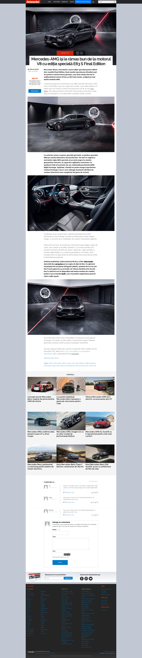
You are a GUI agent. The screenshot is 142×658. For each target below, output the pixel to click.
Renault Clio (65, 599)
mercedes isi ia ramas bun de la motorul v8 (72, 366)
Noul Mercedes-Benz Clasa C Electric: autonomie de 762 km (70, 465)
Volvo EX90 (65, 631)
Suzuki (42, 624)
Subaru (43, 622)
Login (93, 2)
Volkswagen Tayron (67, 623)
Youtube (90, 578)
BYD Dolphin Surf (67, 634)
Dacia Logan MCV (86, 647)
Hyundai (29, 620)
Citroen (29, 603)
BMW (28, 601)
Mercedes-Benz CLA (67, 593)
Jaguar (29, 624)
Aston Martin (30, 595)
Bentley (29, 599)
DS (28, 608)
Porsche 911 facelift (67, 633)
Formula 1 (104, 610)
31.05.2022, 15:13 (53, 487)
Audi (28, 597)
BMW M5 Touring (67, 608)
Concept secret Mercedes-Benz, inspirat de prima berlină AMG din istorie (41, 399)
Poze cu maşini (105, 594)
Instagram (86, 578)
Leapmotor (30, 633)
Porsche (43, 606)
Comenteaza (93, 481)
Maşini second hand (106, 589)
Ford (28, 614)
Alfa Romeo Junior (67, 644)
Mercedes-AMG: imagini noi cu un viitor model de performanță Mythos (70, 434)
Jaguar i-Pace (85, 619)
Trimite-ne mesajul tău (107, 653)
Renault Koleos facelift (87, 639)
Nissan (43, 601)
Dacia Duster (85, 641)
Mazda (42, 593)
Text (54, 536)
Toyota (42, 627)
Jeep (28, 625)
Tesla (42, 625)
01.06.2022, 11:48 (53, 499)
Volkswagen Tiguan (67, 591)
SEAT (42, 614)
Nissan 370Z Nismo (87, 593)
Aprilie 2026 (104, 604)
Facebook (82, 578)
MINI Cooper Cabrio (67, 616)
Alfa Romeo (30, 593)
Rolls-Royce (44, 612)
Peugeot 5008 (65, 619)
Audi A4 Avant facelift (87, 632)
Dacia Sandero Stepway (88, 598)
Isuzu (28, 622)
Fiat (28, 612)
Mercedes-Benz (52, 358)
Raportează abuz (69, 492)
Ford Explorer (85, 591)
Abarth (29, 591)
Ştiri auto (103, 591)
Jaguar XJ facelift (86, 600)
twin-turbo (88, 261)
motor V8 (92, 366)
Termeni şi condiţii (49, 653)
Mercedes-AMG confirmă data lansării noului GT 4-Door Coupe (41, 434)
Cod (54, 551)
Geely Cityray (65, 597)
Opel (42, 603)
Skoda (42, 616)
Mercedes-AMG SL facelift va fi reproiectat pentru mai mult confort (98, 434)
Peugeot (43, 604)
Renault (43, 610)
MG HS (64, 621)
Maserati (43, 591)
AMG (51, 363)
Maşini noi (30, 586)
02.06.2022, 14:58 (53, 511)
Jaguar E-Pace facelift (87, 624)
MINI (42, 597)
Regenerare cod (64, 557)
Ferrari (29, 610)
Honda (29, 618)
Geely (28, 616)
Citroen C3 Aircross (67, 614)
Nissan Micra (85, 608)
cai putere (59, 264)
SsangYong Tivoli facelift (88, 630)
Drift (64, 274)
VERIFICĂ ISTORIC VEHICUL (83, 1)
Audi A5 (64, 618)
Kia (28, 627)
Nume (55, 529)
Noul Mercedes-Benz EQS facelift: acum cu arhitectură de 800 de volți (98, 466)
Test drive (104, 593)
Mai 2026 (104, 602)
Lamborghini (30, 629)
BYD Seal (64, 595)
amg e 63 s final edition (75, 363)
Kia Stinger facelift (86, 628)
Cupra (28, 604)
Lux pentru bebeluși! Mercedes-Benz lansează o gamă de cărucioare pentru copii (69, 400)
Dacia (28, 606)
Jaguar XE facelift (86, 626)
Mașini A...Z (44, 633)
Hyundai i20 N (85, 617)
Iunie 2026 (104, 600)
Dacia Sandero (85, 643)
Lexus (28, 635)
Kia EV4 (64, 610)
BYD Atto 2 (65, 601)
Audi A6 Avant (66, 612)
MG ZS (64, 625)
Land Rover (30, 631)
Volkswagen (44, 629)
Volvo (42, 631)
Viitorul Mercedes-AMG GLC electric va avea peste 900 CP (98, 398)
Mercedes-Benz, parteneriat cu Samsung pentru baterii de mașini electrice (41, 466)
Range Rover (44, 608)
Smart (42, 618)
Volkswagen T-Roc (67, 603)
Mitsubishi (43, 599)
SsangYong (44, 620)
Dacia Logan (84, 645)
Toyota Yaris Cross (86, 602)
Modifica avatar (47, 524)
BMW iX (83, 637)
